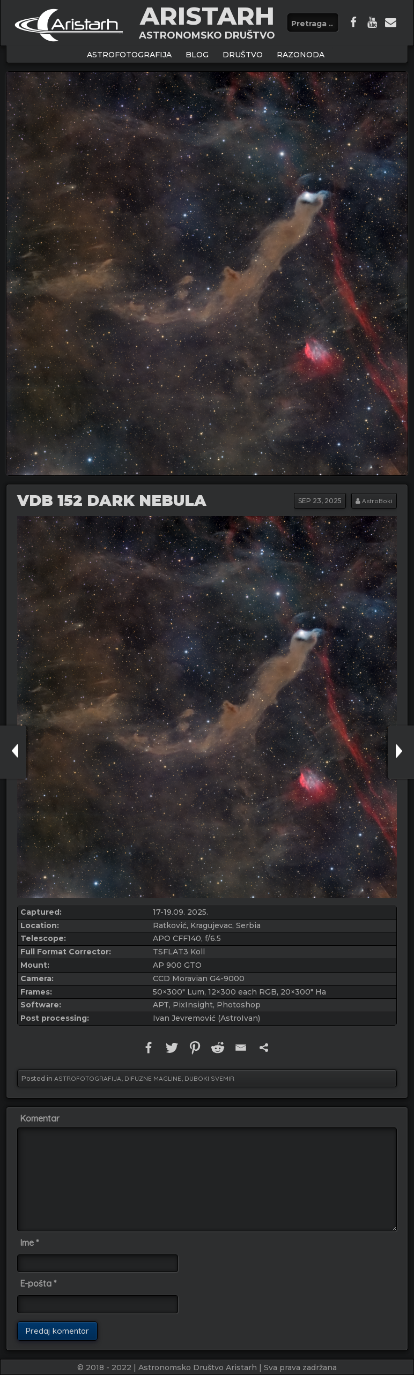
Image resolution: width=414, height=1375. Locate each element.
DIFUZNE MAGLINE (152, 1078)
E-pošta (38, 1283)
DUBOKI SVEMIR (209, 1078)
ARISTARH (207, 16)
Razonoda (300, 54)
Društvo (243, 54)
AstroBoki (377, 501)
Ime (29, 1242)
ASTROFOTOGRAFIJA (129, 54)
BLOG (197, 54)
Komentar (40, 1118)
